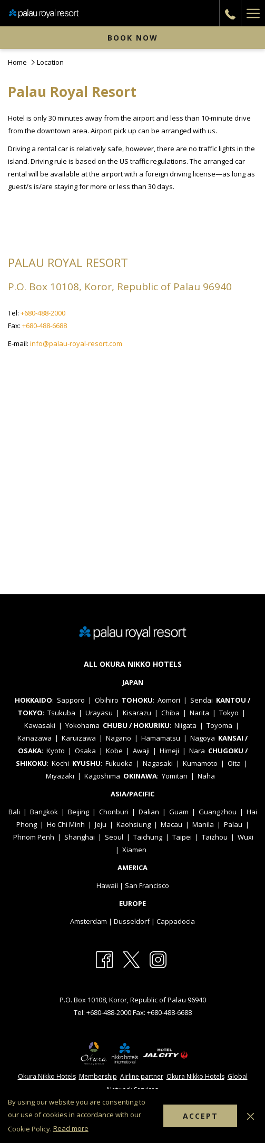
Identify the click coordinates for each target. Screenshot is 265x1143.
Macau (171, 824)
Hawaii (107, 885)
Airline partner (141, 1076)
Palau (233, 824)
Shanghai (79, 837)
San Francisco (147, 885)
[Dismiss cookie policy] (250, 1115)
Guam (179, 811)
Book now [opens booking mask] (132, 38)
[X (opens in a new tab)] (131, 958)
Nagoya (202, 738)
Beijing (78, 811)
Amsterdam (88, 921)
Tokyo (229, 712)
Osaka (85, 750)
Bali (14, 811)
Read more (71, 1128)
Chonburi (114, 811)
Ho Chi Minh (66, 824)
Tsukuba (61, 712)
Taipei (182, 837)
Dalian (149, 811)
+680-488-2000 (43, 313)
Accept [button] (200, 1116)
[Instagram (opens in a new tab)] (158, 958)
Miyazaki (60, 776)
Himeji (169, 750)
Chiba (170, 712)
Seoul (114, 837)
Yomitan (175, 776)
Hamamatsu (160, 738)
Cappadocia (175, 921)
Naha (206, 776)
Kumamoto (200, 763)
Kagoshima (102, 776)
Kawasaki (39, 725)
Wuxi (245, 837)
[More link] (253, 13)
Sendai (201, 700)
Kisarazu (137, 712)
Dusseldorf (132, 921)
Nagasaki (158, 763)
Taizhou (215, 837)
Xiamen (134, 849)
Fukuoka (119, 763)
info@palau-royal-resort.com (76, 343)
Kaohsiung (133, 824)
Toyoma (219, 725)
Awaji (141, 750)
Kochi (60, 763)
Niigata (185, 725)
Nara (197, 750)
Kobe (114, 750)
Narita (199, 712)
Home (17, 62)
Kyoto (55, 750)
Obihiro (107, 700)
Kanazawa (34, 738)
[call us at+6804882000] (230, 13)
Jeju (100, 824)
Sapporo (71, 700)
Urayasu (99, 712)
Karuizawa (79, 738)
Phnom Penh (33, 837)
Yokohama (82, 725)
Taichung (147, 837)
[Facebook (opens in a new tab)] (104, 958)
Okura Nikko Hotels (47, 1076)
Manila (203, 824)
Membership (98, 1076)
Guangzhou (218, 811)
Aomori (169, 700)
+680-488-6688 (45, 325)
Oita (234, 763)
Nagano (118, 738)
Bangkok (44, 811)
